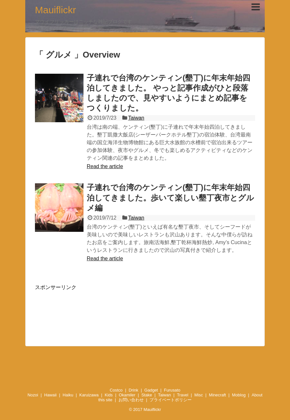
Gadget (151, 390)
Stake (146, 395)
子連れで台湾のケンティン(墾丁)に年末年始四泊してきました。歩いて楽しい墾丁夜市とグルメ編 (170, 197)
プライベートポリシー (171, 399)
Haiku (68, 395)
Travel (182, 395)
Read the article (105, 166)
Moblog (239, 395)
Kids (109, 395)
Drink (133, 390)
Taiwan (136, 118)
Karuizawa (89, 395)
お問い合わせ (131, 399)
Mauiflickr (55, 10)
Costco (116, 390)
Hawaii (50, 395)
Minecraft (217, 395)
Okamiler (127, 395)
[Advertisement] (145, 310)
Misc (199, 395)
